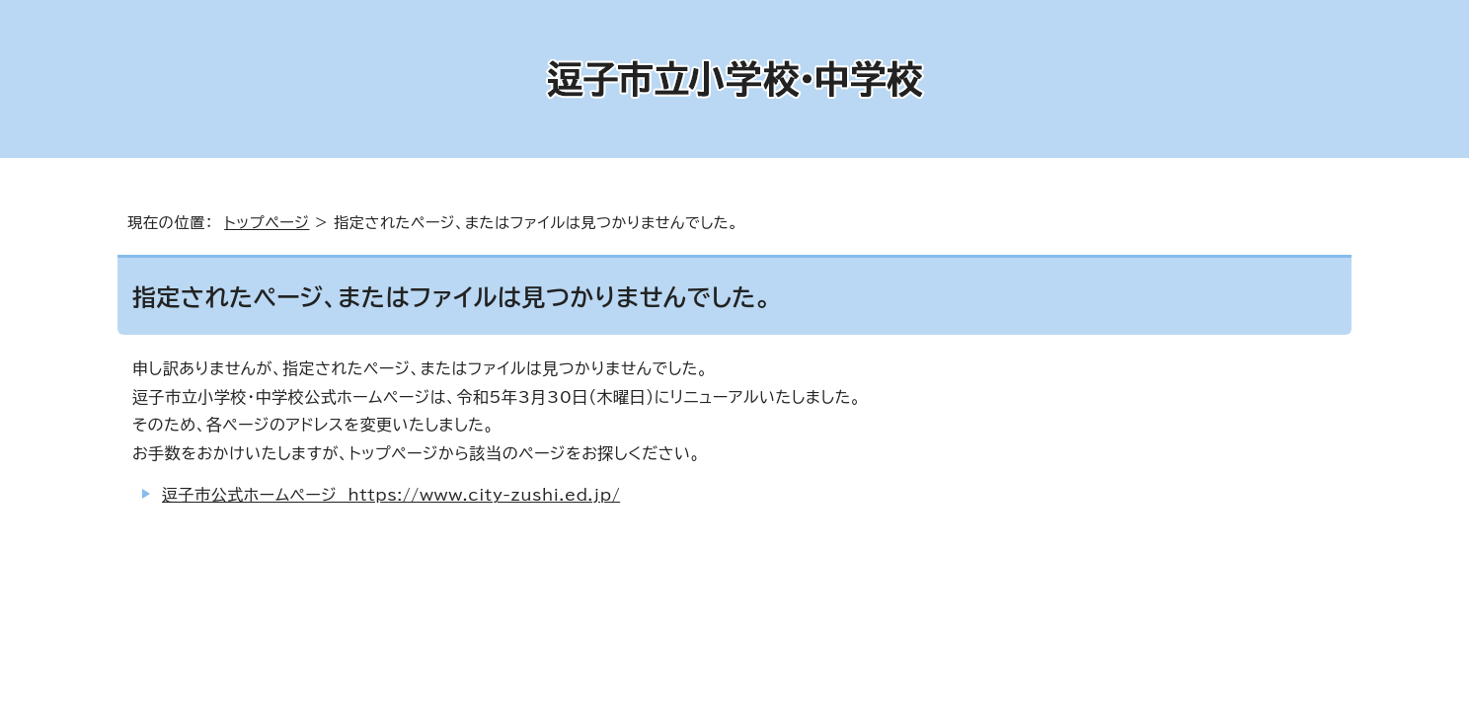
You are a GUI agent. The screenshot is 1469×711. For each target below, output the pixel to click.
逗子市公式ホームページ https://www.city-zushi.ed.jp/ (391, 495)
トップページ (266, 222)
